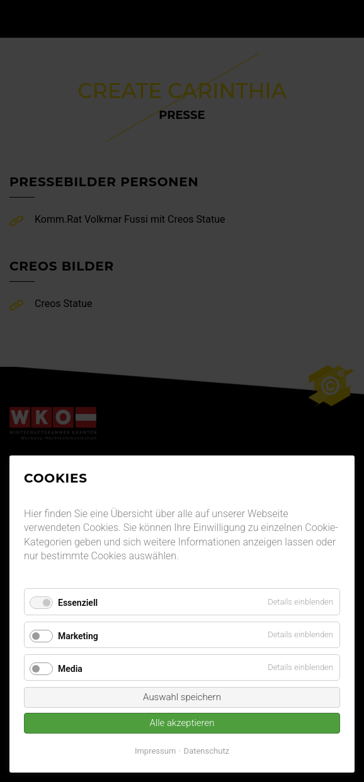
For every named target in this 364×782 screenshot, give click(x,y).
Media (70, 669)
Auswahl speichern (182, 697)
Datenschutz (206, 751)
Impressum (155, 751)
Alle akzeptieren (181, 723)
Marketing (78, 636)
